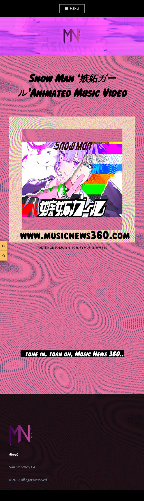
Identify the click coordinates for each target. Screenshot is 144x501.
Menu (74, 9)
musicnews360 (95, 247)
